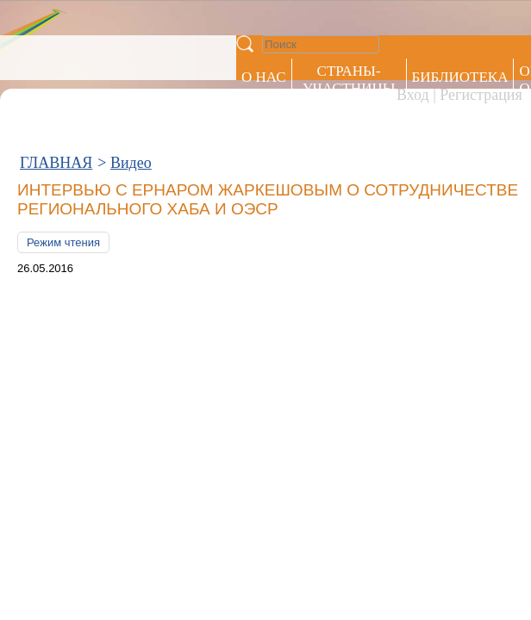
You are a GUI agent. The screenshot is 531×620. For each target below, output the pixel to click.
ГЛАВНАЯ (56, 75)
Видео (131, 75)
